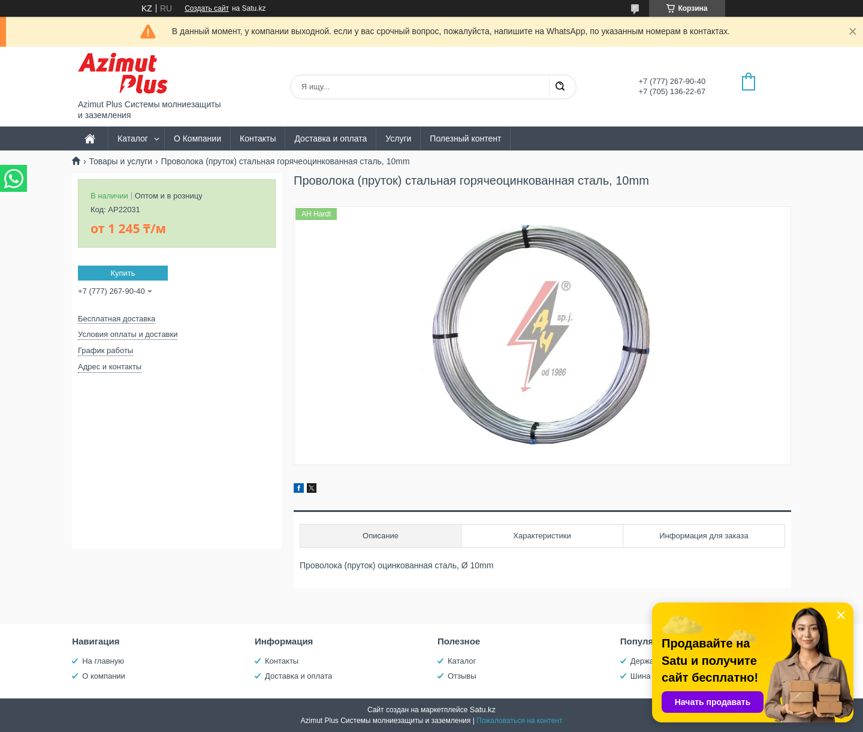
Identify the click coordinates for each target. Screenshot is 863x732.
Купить (122, 273)
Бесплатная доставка (116, 318)
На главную (103, 660)
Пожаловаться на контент (519, 720)
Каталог (132, 138)
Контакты (258, 138)
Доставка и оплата (330, 138)
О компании (103, 675)
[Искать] (560, 87)
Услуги (398, 138)
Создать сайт (207, 8)
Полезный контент (465, 138)
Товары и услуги (120, 161)
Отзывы (462, 675)
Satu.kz (483, 709)
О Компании (197, 138)
